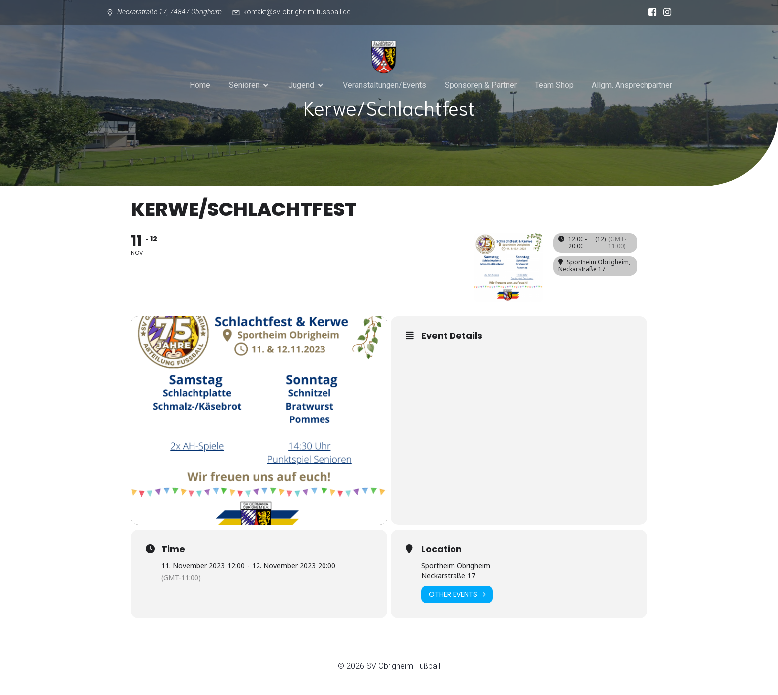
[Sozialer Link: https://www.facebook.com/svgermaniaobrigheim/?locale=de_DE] (650, 12)
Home (200, 85)
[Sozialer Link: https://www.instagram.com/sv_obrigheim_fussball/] (664, 12)
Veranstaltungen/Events (384, 85)
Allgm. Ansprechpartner (632, 85)
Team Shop (554, 85)
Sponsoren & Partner (481, 85)
